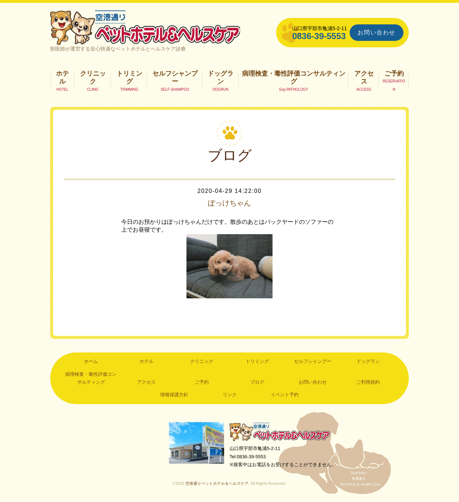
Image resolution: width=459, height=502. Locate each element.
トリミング (129, 77)
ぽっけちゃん (229, 203)
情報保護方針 (174, 395)
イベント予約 (285, 395)
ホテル (62, 77)
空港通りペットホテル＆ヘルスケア (280, 431)
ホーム (91, 361)
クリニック (93, 77)
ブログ (257, 382)
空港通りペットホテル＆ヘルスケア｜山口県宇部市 (145, 27)
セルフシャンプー (175, 77)
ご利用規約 (368, 382)
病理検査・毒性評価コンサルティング (293, 77)
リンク (230, 395)
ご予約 (394, 73)
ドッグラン (220, 77)
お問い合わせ (377, 32)
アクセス (364, 77)
